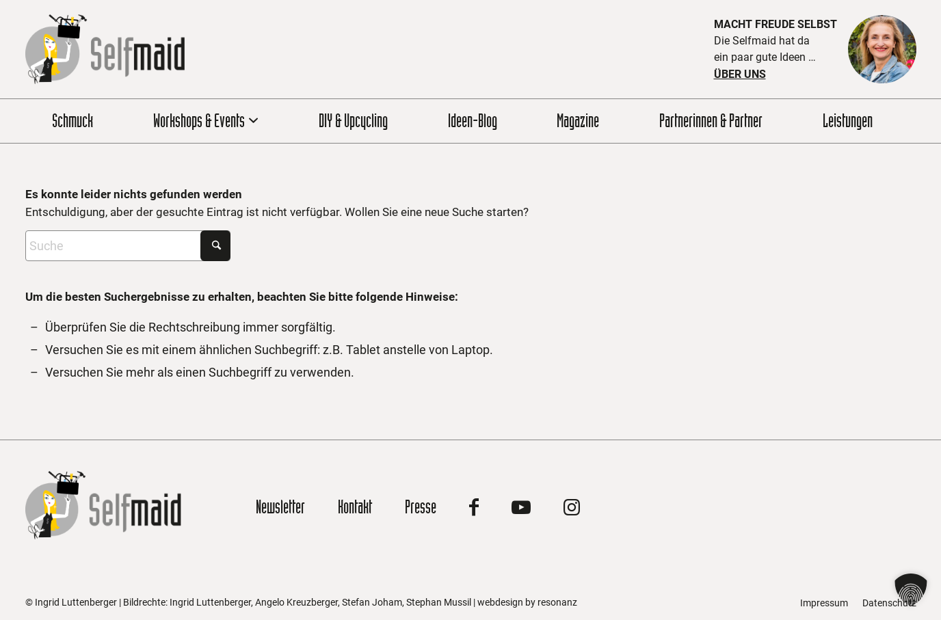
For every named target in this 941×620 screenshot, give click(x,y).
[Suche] (127, 245)
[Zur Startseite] (105, 49)
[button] (911, 590)
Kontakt (355, 506)
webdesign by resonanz (527, 602)
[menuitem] (80, 121)
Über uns (740, 74)
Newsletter (280, 506)
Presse (420, 506)
